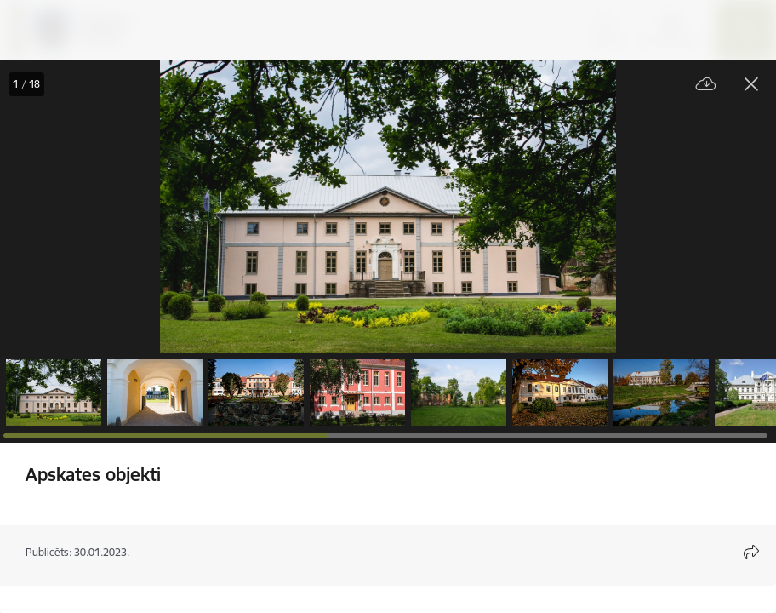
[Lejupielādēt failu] (706, 85)
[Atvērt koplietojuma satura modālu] (751, 552)
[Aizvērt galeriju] (751, 84)
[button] (53, 392)
